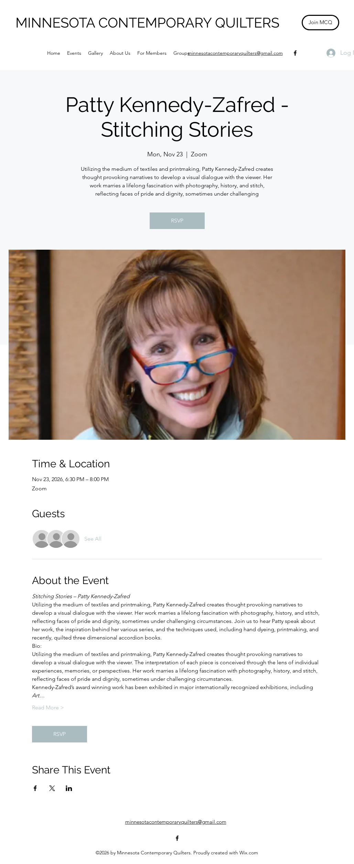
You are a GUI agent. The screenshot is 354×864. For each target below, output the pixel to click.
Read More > (48, 707)
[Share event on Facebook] (35, 788)
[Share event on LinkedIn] (69, 788)
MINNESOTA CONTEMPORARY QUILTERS (147, 22)
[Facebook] (295, 53)
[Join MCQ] (320, 22)
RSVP (177, 220)
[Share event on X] (52, 788)
